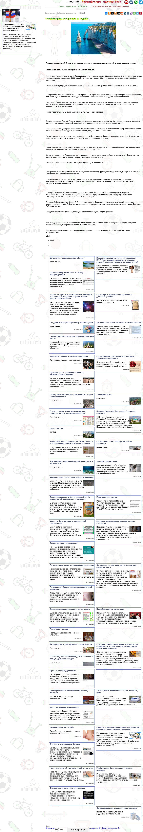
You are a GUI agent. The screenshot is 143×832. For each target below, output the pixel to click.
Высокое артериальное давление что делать (70, 609)
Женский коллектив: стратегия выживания (69, 356)
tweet (52, 240)
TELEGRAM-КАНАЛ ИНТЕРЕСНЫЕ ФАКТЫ (110, 7)
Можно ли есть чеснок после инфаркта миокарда (71, 477)
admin (48, 236)
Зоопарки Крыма (103, 395)
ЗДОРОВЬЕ (71, 7)
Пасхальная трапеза (59, 629)
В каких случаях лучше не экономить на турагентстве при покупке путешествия (67, 412)
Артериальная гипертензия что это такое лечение (118, 323)
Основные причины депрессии (63, 543)
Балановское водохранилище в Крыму (67, 258)
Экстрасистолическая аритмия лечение (67, 788)
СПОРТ (61, 7)
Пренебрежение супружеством (110, 609)
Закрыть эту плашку (78, 830)
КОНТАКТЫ (83, 7)
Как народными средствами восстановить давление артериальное (115, 357)
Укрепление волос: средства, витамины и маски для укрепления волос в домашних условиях (71, 442)
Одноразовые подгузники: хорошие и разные (116, 808)
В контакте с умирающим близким (65, 744)
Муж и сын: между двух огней (63, 671)
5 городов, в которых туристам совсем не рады (71, 644)
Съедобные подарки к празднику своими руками (71, 323)
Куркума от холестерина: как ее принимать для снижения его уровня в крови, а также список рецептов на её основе (117, 646)
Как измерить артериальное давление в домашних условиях (114, 296)
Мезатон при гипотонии (106, 497)
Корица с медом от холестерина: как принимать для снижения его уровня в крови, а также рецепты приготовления (71, 297)
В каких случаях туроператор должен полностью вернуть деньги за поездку (71, 658)
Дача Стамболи (56, 428)
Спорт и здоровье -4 (110, 828)
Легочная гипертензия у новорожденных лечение (72, 565)
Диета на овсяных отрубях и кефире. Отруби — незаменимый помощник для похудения (71, 498)
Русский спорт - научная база (103, 1)
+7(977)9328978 (73, 2)
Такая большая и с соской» (62, 727)
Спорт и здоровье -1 (54, 828)
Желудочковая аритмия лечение (64, 707)
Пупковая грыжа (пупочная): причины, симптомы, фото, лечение (67, 374)
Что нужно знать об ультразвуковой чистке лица (71, 768)
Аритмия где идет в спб (106, 461)
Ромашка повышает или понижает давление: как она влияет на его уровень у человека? (118, 728)
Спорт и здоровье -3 (91, 828)
